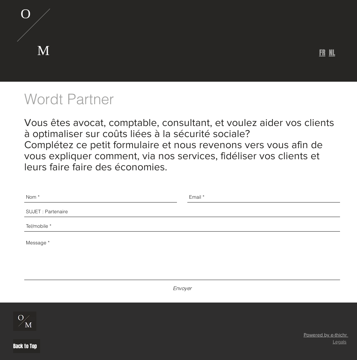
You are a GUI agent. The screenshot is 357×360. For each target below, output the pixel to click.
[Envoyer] (182, 288)
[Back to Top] (26, 346)
